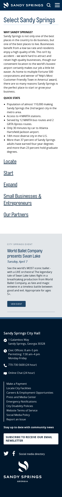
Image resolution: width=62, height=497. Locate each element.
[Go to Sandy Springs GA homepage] (23, 5)
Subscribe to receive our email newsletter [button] (29, 438)
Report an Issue (16, 419)
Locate (10, 161)
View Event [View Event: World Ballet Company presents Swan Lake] (16, 304)
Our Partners (16, 215)
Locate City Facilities (18, 388)
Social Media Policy (18, 415)
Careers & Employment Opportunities (29, 392)
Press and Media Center (21, 397)
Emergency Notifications (21, 401)
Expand (10, 185)
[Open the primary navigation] (57, 5)
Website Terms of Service (21, 410)
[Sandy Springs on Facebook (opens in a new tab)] (13, 454)
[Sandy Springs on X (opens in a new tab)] (6, 454)
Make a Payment (16, 384)
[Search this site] (49, 5)
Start (8, 173)
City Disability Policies (19, 406)
